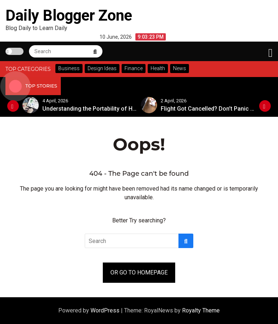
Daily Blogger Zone (68, 15)
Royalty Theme (201, 310)
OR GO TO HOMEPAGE (139, 272)
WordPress (105, 310)
